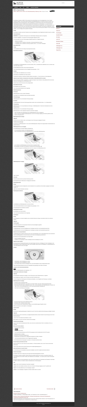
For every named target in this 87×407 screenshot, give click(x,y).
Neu (20, 7)
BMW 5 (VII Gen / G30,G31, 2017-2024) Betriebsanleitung (26, 11)
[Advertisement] (34, 15)
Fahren (40, 11)
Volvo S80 (58, 43)
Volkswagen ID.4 (59, 47)
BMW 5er (14, 11)
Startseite (16, 7)
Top (23, 7)
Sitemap (27, 7)
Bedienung (37, 11)
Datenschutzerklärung (34, 7)
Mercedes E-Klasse (59, 41)
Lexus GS (58, 39)
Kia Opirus (58, 37)
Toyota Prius (58, 50)
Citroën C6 (58, 30)
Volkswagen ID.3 (59, 45)
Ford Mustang (58, 32)
